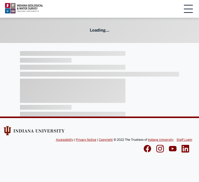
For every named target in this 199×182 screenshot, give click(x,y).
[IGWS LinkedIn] (172, 149)
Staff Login (184, 140)
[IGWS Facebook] (147, 149)
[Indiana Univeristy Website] (34, 132)
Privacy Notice (86, 140)
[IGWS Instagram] (160, 149)
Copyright (106, 140)
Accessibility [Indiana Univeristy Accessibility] (64, 140)
